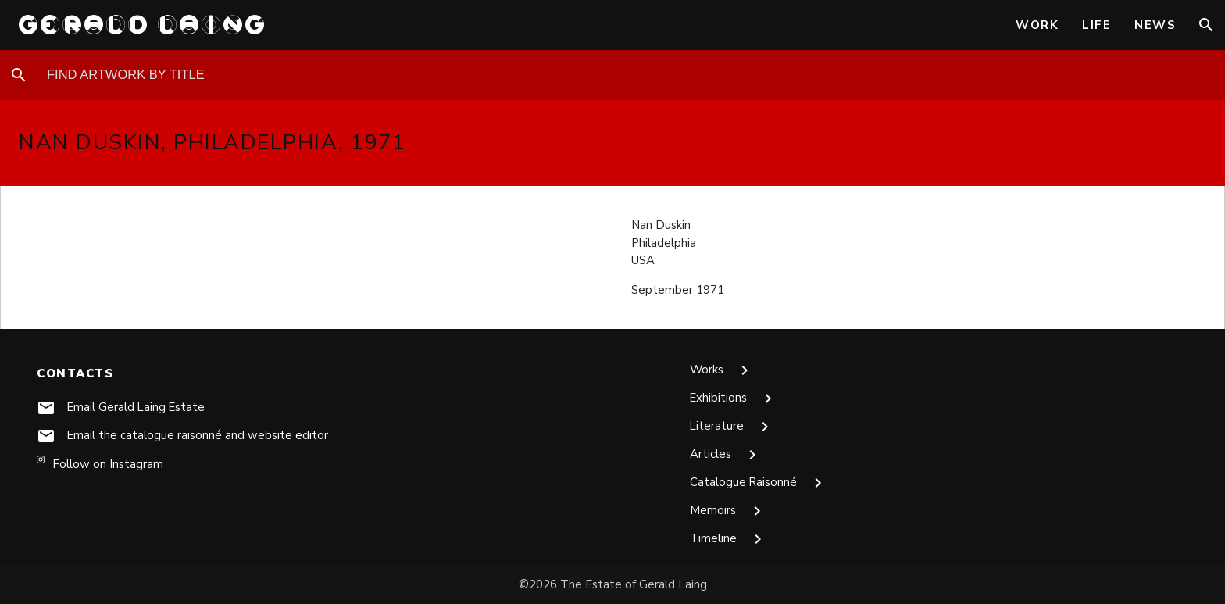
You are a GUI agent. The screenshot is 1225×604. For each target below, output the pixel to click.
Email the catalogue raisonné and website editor (198, 435)
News (1155, 25)
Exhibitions (734, 398)
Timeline (728, 539)
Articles (726, 454)
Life (1096, 25)
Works (722, 370)
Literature (732, 426)
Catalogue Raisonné (759, 483)
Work (1037, 25)
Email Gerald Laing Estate (137, 407)
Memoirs (728, 511)
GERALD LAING (143, 24)
